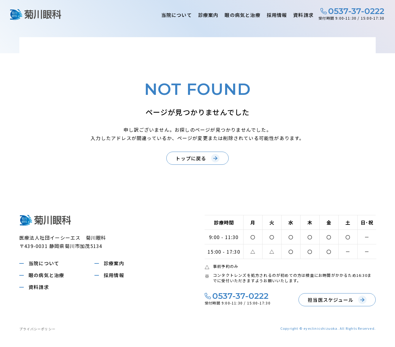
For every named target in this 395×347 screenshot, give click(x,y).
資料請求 (303, 14)
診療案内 (208, 14)
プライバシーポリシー (37, 328)
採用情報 (277, 14)
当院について (176, 14)
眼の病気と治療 (242, 14)
